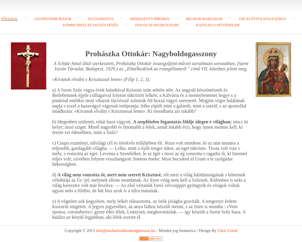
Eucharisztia (101, 19)
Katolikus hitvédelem (217, 25)
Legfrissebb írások (52, 19)
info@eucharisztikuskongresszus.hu (125, 230)
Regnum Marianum (204, 19)
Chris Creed (227, 230)
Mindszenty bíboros (150, 19)
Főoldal (9, 19)
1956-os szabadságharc (157, 25)
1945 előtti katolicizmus (262, 19)
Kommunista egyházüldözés (90, 25)
